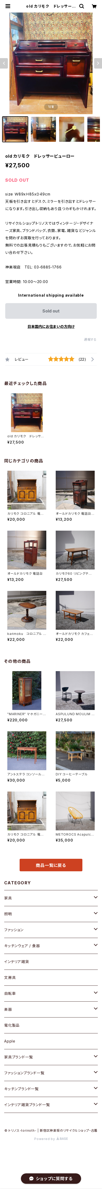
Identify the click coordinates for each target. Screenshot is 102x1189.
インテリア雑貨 (16, 961)
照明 (8, 914)
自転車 (10, 993)
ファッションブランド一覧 (24, 1073)
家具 (8, 898)
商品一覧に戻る (51, 865)
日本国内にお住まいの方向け (51, 326)
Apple (9, 1041)
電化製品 (12, 1025)
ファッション (14, 930)
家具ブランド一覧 (18, 1057)
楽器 (8, 1009)
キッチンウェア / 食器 (22, 945)
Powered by (51, 1139)
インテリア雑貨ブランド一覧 (27, 1104)
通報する (90, 339)
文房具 (10, 977)
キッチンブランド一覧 (21, 1089)
